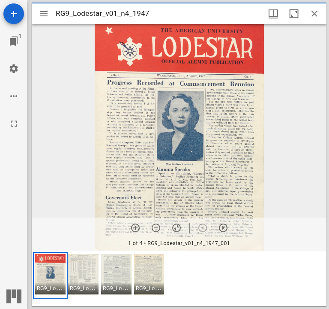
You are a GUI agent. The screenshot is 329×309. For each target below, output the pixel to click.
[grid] (179, 278)
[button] (50, 275)
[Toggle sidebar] (43, 13)
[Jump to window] (13, 41)
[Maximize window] (294, 13)
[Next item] (223, 228)
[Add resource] (13, 13)
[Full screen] (13, 123)
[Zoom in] (135, 228)
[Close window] (314, 13)
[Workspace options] (13, 96)
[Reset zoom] (176, 228)
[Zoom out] (156, 228)
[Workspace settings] (13, 68)
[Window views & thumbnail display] (273, 13)
